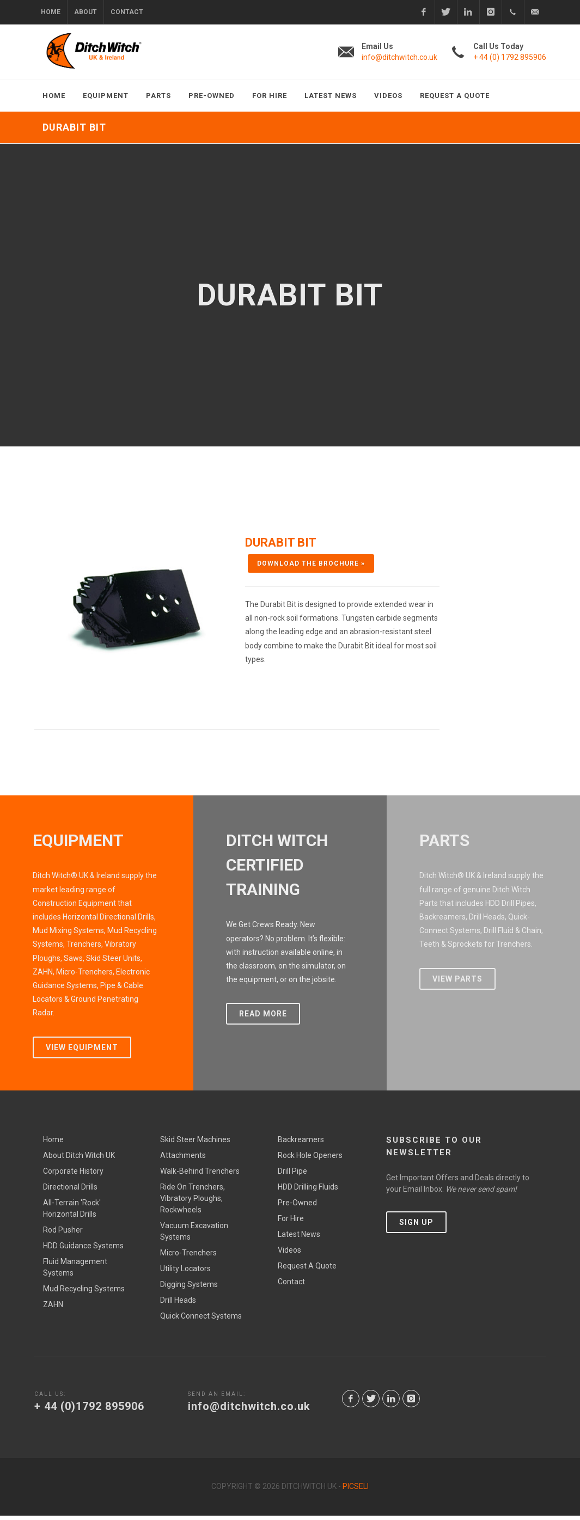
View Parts (457, 983)
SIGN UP (416, 1227)
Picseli (356, 1491)
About (85, 12)
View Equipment (82, 1051)
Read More (263, 1018)
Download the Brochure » (311, 563)
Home (50, 12)
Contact (127, 12)
